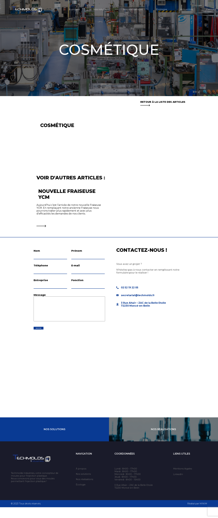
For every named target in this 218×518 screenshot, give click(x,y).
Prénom (76, 250)
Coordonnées (124, 464)
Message (40, 303)
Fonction (77, 286)
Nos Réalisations (163, 440)
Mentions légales (182, 479)
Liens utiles (181, 464)
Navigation (84, 464)
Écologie (161, 9)
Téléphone (41, 268)
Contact (211, 9)
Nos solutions (101, 9)
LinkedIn (178, 485)
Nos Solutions (54, 440)
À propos (74, 9)
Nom (37, 250)
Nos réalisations (133, 9)
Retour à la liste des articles (162, 103)
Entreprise (41, 286)
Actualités (186, 9)
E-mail (75, 268)
